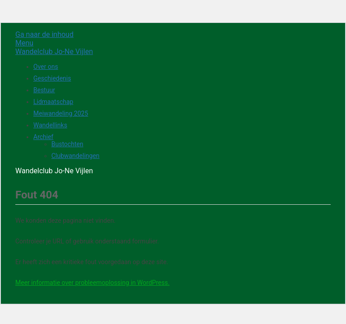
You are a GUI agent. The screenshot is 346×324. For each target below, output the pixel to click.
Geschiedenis (52, 78)
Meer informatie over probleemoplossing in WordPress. (92, 282)
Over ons (45, 66)
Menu (24, 43)
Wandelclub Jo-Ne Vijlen (54, 51)
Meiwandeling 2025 (60, 113)
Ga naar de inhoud (44, 34)
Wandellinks (50, 125)
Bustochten (67, 144)
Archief (43, 136)
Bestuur (44, 90)
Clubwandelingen (75, 155)
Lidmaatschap (53, 101)
